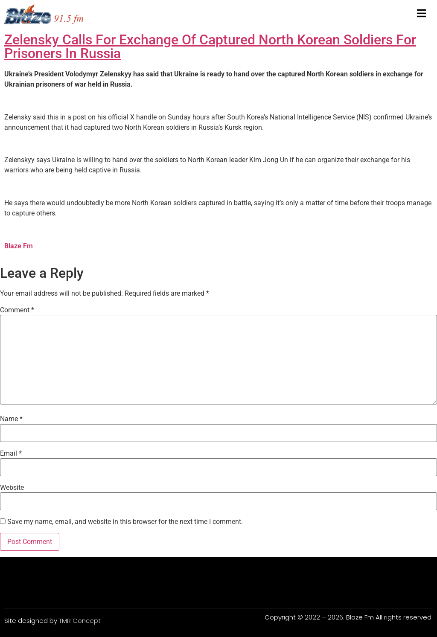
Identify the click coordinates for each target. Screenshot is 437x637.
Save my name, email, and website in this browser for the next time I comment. (125, 521)
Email (11, 453)
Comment (17, 310)
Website (12, 487)
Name (11, 419)
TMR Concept (80, 620)
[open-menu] (421, 14)
